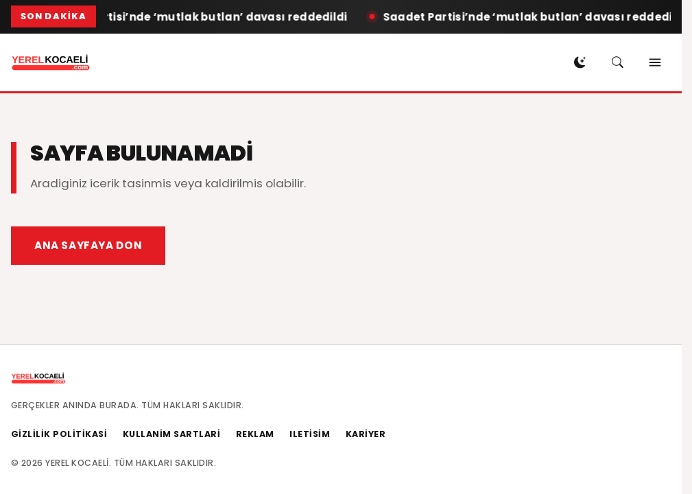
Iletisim (309, 434)
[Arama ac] (617, 62)
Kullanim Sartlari (172, 434)
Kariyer (366, 434)
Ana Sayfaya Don (88, 245)
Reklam (255, 434)
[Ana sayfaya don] (51, 62)
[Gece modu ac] (579, 62)
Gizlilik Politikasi (59, 434)
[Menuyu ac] (655, 62)
